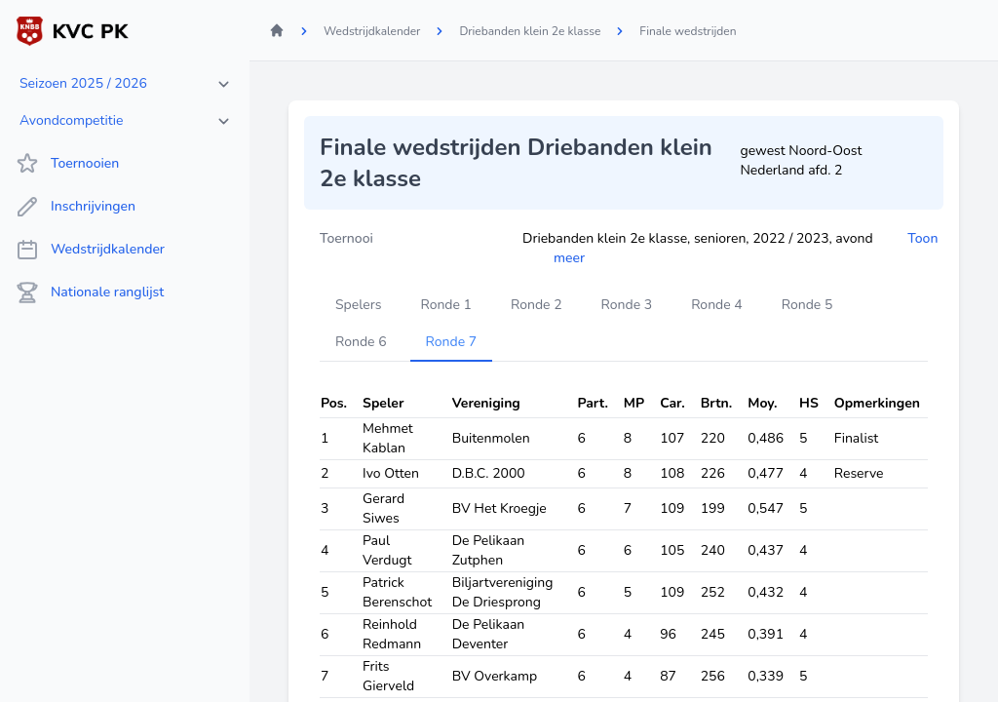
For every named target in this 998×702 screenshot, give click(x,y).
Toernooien (67, 164)
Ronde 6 (361, 341)
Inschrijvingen (75, 206)
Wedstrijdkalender (90, 249)
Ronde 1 (446, 304)
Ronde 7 (452, 341)
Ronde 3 (627, 304)
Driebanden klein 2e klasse (529, 31)
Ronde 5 (807, 304)
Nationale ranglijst (90, 292)
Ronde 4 (717, 304)
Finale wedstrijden (687, 31)
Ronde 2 (536, 304)
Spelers (358, 304)
